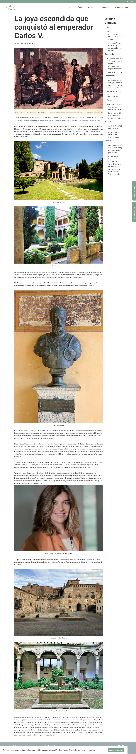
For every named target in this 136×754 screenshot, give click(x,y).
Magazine (92, 7)
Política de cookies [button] (88, 750)
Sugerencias (134, 190)
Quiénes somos (121, 7)
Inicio (69, 7)
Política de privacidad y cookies (23, 746)
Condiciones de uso (51, 746)
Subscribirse (134, 212)
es (128, 2)
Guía (80, 7)
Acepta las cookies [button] (116, 750)
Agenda (105, 7)
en (132, 2)
